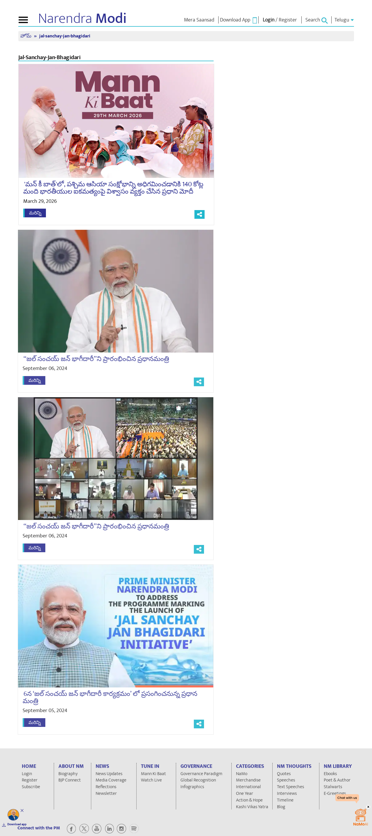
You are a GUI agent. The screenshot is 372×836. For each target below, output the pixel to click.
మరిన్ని (35, 213)
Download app (16, 824)
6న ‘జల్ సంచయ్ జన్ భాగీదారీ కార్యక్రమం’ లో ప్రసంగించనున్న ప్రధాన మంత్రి (106, 697)
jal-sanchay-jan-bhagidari (64, 36)
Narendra (82, 18)
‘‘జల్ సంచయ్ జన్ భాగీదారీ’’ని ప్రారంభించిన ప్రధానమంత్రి (93, 358)
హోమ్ (26, 36)
